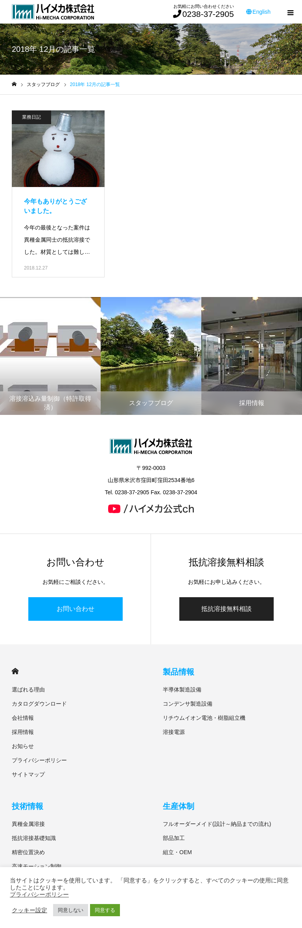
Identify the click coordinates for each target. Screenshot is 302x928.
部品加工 (174, 838)
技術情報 (27, 806)
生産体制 (178, 806)
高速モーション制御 (36, 866)
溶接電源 (174, 732)
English (258, 12)
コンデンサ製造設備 (187, 704)
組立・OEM (177, 852)
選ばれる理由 (28, 689)
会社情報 (23, 718)
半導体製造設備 (182, 689)
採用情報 (23, 732)
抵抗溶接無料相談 (226, 608)
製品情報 (178, 672)
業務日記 (31, 117)
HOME (15, 671)
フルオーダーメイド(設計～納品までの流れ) (217, 824)
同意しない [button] (70, 910)
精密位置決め (28, 852)
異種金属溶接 (28, 824)
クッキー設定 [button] (29, 910)
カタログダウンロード (39, 704)
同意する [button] (105, 910)
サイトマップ (28, 774)
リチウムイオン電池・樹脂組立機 (204, 718)
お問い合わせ (75, 608)
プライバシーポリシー (39, 760)
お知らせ (23, 746)
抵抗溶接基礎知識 (34, 838)
